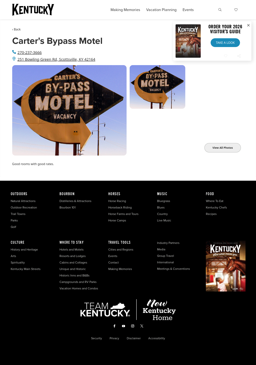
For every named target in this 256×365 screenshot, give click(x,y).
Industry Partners (168, 243)
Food (210, 194)
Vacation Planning (161, 10)
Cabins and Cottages (73, 262)
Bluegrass (163, 201)
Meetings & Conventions (173, 269)
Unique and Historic (72, 269)
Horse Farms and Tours (123, 214)
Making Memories (125, 9)
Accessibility (156, 338)
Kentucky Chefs (216, 207)
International (165, 262)
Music (162, 194)
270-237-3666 (30, 52)
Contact (113, 262)
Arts (13, 256)
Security (96, 338)
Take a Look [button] (225, 43)
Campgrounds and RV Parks (77, 282)
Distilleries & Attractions (75, 201)
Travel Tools (119, 242)
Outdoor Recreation (24, 207)
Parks (14, 220)
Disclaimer (134, 338)
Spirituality (18, 262)
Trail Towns (18, 214)
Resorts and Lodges (72, 256)
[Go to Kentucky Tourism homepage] (33, 10)
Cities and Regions (120, 249)
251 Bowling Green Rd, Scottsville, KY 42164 (56, 59)
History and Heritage (25, 249)
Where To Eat (214, 201)
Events (188, 10)
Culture (18, 242)
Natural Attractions (23, 201)
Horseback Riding (120, 207)
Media (161, 249)
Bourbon (67, 194)
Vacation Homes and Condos (78, 288)
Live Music (164, 220)
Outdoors (19, 194)
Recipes (211, 214)
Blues (161, 207)
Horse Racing (117, 201)
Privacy (114, 338)
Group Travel (165, 256)
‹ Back (16, 29)
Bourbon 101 (67, 207)
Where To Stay (71, 242)
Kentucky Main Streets (25, 269)
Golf (13, 227)
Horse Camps (117, 220)
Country (162, 214)
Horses (114, 194)
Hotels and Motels (71, 249)
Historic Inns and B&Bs (74, 275)
